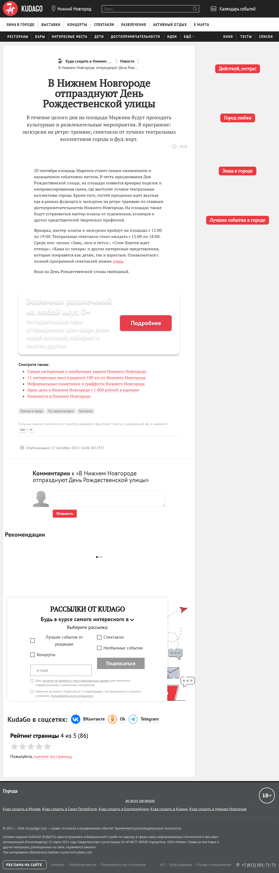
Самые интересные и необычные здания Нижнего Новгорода (86, 371)
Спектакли (113, 637)
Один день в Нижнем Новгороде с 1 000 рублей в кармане (83, 389)
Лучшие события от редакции (64, 640)
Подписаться (120, 663)
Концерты (46, 654)
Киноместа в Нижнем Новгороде (59, 396)
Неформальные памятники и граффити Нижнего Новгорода (86, 383)
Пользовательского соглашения (72, 696)
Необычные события (123, 648)
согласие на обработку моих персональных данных (76, 680)
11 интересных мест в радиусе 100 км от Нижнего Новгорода (86, 377)
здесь (118, 261)
